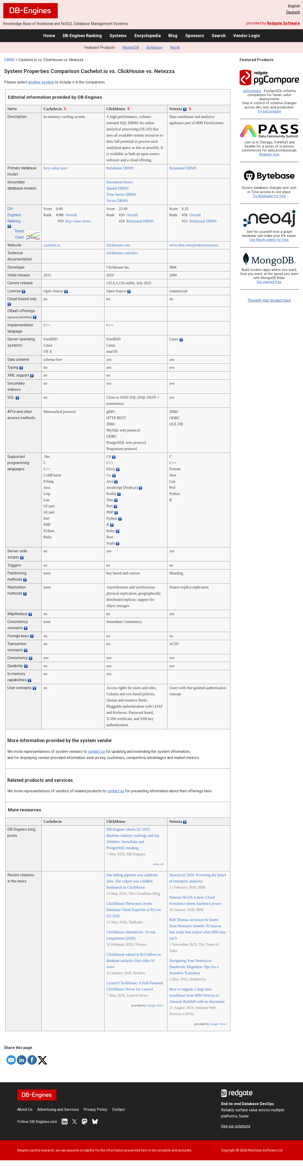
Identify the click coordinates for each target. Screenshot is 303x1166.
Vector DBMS (117, 201)
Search (219, 35)
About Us (25, 1109)
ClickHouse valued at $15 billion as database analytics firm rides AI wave (133, 960)
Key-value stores (78, 221)
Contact (118, 1109)
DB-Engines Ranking (82, 35)
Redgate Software (283, 23)
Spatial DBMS (117, 188)
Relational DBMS (120, 168)
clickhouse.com (118, 245)
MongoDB (130, 47)
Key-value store (55, 168)
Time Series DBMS (121, 194)
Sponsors (194, 35)
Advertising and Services (58, 1109)
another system (41, 82)
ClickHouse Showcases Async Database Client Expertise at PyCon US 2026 (133, 909)
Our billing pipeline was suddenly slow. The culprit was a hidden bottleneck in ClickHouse (132, 881)
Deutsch (293, 12)
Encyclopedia (147, 35)
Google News (155, 1005)
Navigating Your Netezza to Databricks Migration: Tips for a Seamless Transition (193, 967)
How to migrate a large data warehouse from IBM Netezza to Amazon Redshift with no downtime (197, 995)
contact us (96, 751)
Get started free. (269, 282)
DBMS (9, 60)
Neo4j (175, 47)
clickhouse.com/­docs (122, 253)
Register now (269, 154)
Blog (172, 35)
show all (158, 864)
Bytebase (154, 47)
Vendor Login (246, 35)
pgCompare (252, 91)
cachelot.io (51, 245)
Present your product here (269, 300)
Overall (71, 215)
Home (49, 35)
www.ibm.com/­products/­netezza (193, 245)
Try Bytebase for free (269, 196)
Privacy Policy (95, 1109)
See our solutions (235, 1126)
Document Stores (119, 182)
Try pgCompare (269, 111)
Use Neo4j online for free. (269, 240)
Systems (118, 35)
